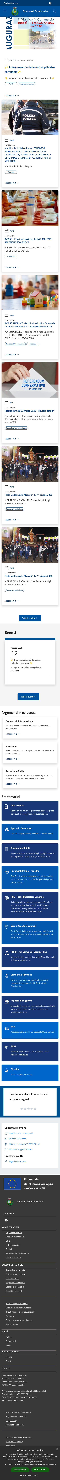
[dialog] (30, 1463)
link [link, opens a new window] (54, 1464)
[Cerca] (54, 11)
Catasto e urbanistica (15, 1286)
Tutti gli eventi (28, 696)
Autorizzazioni (12, 1324)
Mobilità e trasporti (14, 1290)
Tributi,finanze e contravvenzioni (20, 1311)
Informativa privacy (14, 1441)
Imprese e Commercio (15, 1282)
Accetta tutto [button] (20, 1470)
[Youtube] (6, 1220)
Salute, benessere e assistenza (19, 1320)
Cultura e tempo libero (15, 1274)
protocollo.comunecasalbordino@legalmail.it (26, 1391)
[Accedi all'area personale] (50, 3)
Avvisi (9, 140)
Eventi (9, 1361)
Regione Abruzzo (11, 3)
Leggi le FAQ (11, 1420)
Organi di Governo (14, 1232)
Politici (9, 1249)
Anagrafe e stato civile (15, 1270)
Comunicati (11, 1341)
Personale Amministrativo (17, 1253)
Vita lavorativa (12, 1278)
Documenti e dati (13, 1257)
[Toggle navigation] (5, 11)
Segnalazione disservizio (16, 1416)
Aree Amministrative (15, 1236)
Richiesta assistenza (15, 1424)
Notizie (12, 60)
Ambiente (10, 1316)
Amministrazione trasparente (18, 1437)
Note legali (10, 1445)
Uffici (8, 1240)
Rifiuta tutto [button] (40, 1470)
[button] (30, 1475)
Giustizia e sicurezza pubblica (18, 1307)
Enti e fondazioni (13, 1245)
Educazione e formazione (17, 1303)
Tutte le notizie (30, 618)
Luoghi (9, 1357)
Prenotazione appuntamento (18, 1412)
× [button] (57, 1449)
